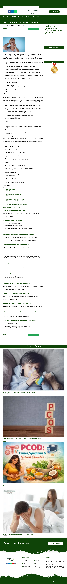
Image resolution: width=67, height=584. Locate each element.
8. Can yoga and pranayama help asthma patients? (15, 199)
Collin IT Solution (14, 581)
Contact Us (4, 18)
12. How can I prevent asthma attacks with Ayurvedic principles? (17, 204)
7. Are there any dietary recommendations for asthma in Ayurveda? (18, 198)
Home (3, 16)
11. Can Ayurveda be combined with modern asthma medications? (17, 203)
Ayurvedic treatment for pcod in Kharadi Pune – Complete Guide (18, 485)
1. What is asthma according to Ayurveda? (13, 190)
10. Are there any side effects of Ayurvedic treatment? (15, 201)
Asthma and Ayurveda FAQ (10, 189)
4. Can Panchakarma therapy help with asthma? (15, 194)
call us (10, 330)
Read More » (4, 395)
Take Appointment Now (55, 543)
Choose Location (7, 4)
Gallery (34, 16)
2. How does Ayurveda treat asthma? (13, 191)
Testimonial (28, 16)
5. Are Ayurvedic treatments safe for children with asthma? (16, 195)
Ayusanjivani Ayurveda (62, 581)
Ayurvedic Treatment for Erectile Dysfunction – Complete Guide (18, 534)
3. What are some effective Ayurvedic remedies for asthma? (16, 193)
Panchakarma (21, 16)
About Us (8, 16)
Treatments (14, 16)
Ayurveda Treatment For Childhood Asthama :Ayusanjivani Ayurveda (19, 392)
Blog (38, 16)
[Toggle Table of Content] (3, 188)
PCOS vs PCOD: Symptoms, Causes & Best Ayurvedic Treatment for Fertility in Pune (22, 438)
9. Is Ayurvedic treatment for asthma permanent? (15, 200)
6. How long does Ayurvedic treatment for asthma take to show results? (18, 196)
